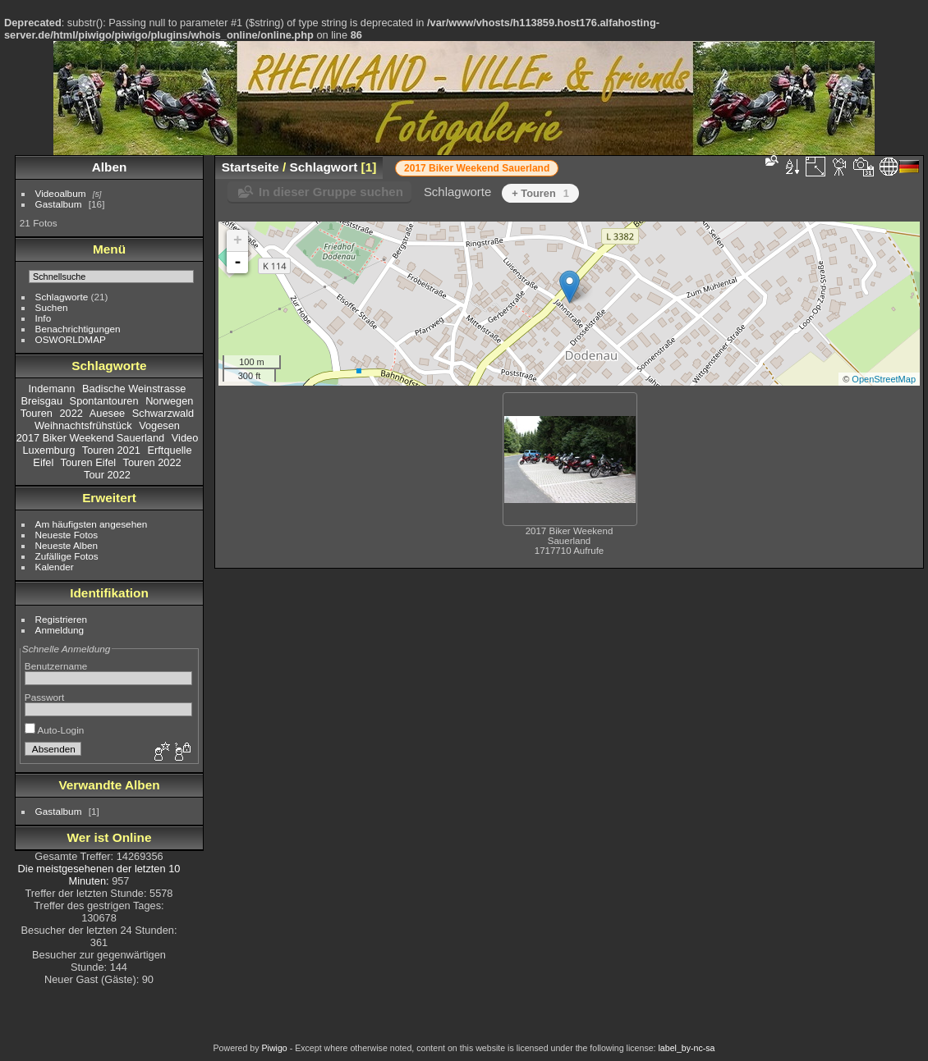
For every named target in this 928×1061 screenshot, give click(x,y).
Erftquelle (170, 450)
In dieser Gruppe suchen (331, 192)
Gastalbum (58, 204)
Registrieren (61, 619)
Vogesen (159, 425)
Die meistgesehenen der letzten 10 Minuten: (99, 874)
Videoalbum (60, 193)
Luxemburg (48, 450)
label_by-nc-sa (687, 1048)
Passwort (44, 697)
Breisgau (42, 401)
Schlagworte (62, 296)
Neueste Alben (67, 545)
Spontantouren (104, 401)
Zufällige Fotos (67, 556)
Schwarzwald (163, 413)
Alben (109, 167)
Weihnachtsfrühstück (83, 425)
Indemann (52, 388)
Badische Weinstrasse (134, 388)
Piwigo (274, 1048)
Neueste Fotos (67, 534)
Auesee (107, 413)
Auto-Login (55, 730)
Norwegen (169, 401)
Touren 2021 (111, 450)
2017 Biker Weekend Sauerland (90, 438)
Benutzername (56, 666)
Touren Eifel (89, 462)
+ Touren (540, 193)
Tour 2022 (107, 475)
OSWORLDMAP (70, 339)
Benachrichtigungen (78, 328)
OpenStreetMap (884, 379)
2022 (71, 413)
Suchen (51, 307)
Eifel (43, 462)
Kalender (54, 566)
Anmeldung (60, 629)
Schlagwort (324, 167)
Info (43, 318)
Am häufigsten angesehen (91, 524)
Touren (37, 413)
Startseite (250, 167)
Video (185, 438)
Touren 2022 (151, 462)
